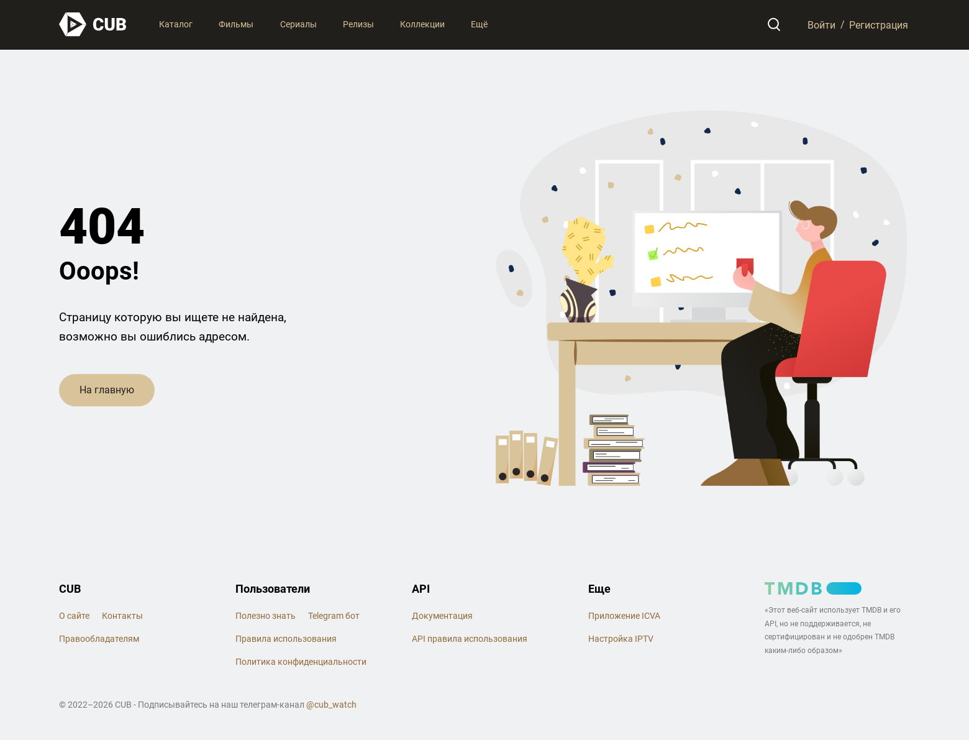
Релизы (358, 24)
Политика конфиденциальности (300, 662)
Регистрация (878, 24)
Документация (442, 616)
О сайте (74, 616)
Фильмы (236, 24)
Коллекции (422, 24)
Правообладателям (99, 639)
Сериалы (298, 24)
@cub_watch (331, 705)
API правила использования (469, 639)
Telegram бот (334, 616)
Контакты (122, 616)
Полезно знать (265, 616)
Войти (821, 24)
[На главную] (93, 24)
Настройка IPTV (620, 639)
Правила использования (286, 639)
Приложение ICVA (624, 616)
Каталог (176, 24)
